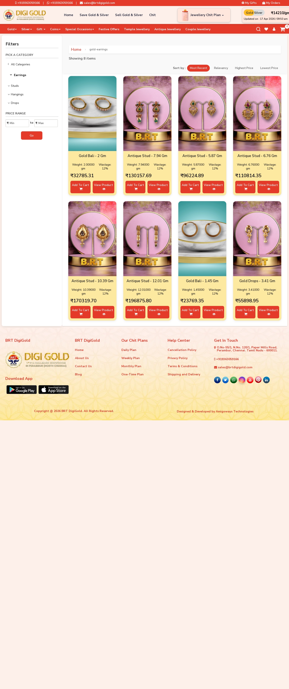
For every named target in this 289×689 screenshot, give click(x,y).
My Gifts (249, 3)
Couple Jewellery (197, 29)
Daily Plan (128, 350)
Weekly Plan (130, 358)
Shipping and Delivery (184, 374)
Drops (15, 103)
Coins (55, 29)
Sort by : (179, 68)
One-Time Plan (132, 374)
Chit (152, 15)
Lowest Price (269, 68)
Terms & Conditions (182, 366)
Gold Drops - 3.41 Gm (257, 281)
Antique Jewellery (167, 29)
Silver (26, 29)
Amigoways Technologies (234, 411)
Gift (41, 29)
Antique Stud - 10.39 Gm (92, 281)
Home (68, 15)
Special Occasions (79, 29)
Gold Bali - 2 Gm (92, 155)
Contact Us (83, 366)
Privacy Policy (178, 358)
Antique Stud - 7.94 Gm (147, 155)
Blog (78, 374)
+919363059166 (27, 3)
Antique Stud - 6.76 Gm (257, 155)
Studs (15, 86)
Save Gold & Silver (94, 15)
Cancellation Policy (182, 350)
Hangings (17, 94)
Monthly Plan (131, 366)
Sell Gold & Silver (129, 15)
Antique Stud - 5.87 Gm (202, 155)
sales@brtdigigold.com (97, 3)
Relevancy (221, 68)
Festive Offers (109, 29)
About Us (82, 358)
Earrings (18, 75)
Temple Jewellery (137, 29)
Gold (12, 29)
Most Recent (198, 68)
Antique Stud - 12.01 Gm (147, 281)
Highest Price (244, 68)
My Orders (271, 3)
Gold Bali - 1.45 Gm (202, 281)
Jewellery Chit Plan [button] (207, 15)
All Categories (19, 64)
